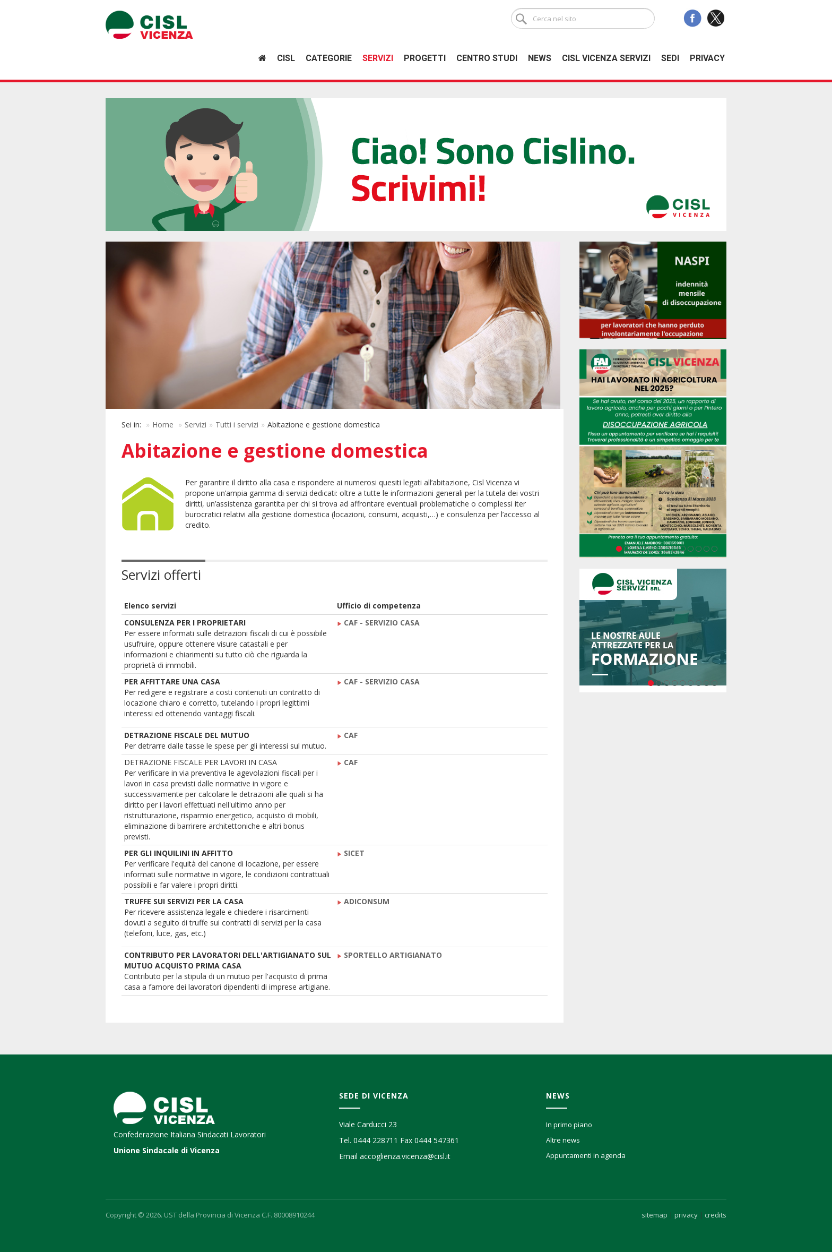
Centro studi (486, 58)
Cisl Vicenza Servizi (606, 58)
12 (706, 549)
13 (714, 549)
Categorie (329, 58)
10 (691, 549)
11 (698, 549)
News (539, 58)
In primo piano (569, 1124)
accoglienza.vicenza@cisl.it (405, 1156)
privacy (686, 1215)
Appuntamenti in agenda (586, 1155)
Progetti (425, 58)
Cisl (286, 58)
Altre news (563, 1140)
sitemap (655, 1215)
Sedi (670, 58)
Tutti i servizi (236, 424)
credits (715, 1215)
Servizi (377, 58)
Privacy (707, 58)
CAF (351, 735)
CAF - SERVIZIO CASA (382, 623)
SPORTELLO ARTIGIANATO (389, 955)
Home (163, 424)
